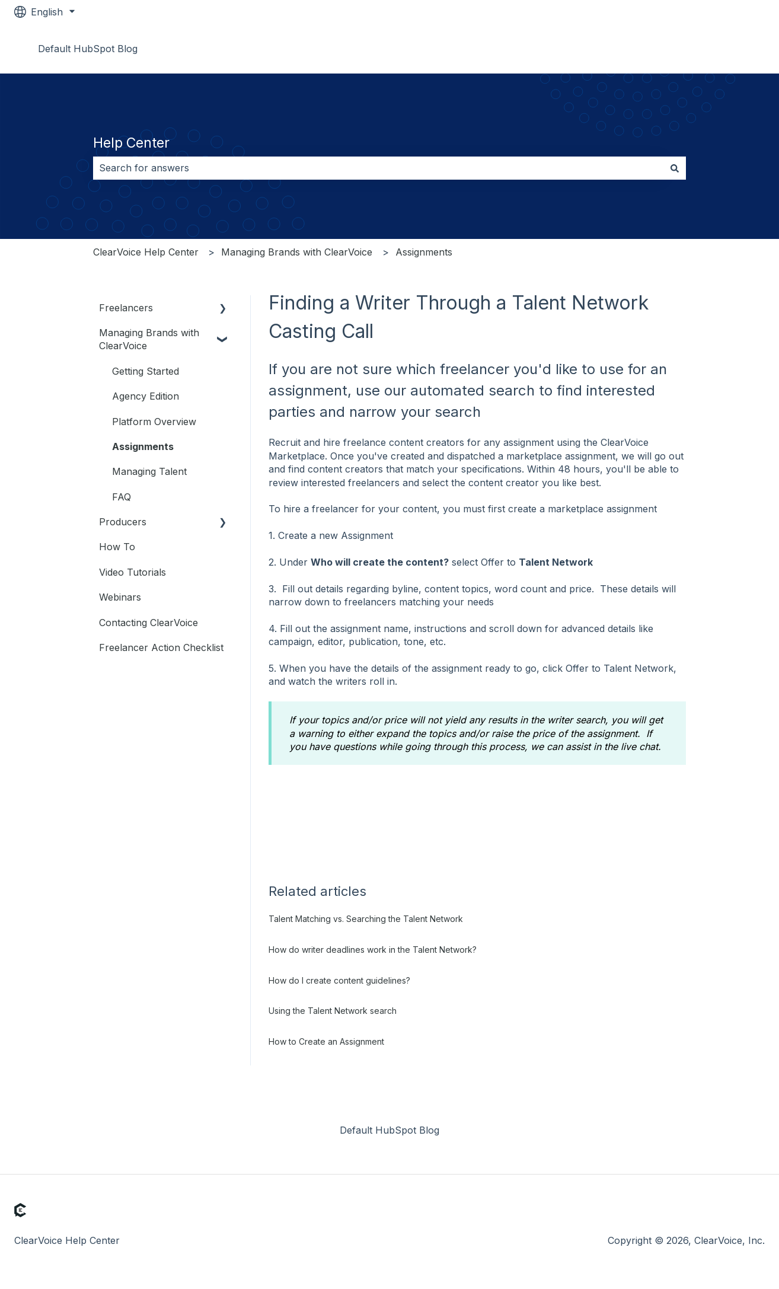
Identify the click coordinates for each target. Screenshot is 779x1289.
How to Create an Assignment (326, 1041)
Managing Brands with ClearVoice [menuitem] (149, 339)
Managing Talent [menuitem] (149, 471)
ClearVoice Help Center (146, 252)
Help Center (131, 143)
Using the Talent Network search (333, 1011)
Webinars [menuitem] (120, 597)
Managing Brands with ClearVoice (296, 252)
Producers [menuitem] (122, 522)
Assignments (423, 252)
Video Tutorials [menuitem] (132, 572)
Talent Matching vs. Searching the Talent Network (366, 919)
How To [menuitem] (117, 547)
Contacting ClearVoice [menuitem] (148, 622)
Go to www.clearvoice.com (692, 49)
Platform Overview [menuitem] (154, 421)
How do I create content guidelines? (339, 980)
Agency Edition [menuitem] (145, 396)
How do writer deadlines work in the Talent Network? (373, 950)
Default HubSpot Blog (88, 49)
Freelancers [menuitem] (126, 308)
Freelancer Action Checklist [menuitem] (161, 647)
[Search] (674, 168)
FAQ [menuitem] (121, 497)
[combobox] (378, 168)
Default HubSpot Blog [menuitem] (389, 1130)
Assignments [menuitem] (143, 446)
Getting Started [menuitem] (145, 371)
